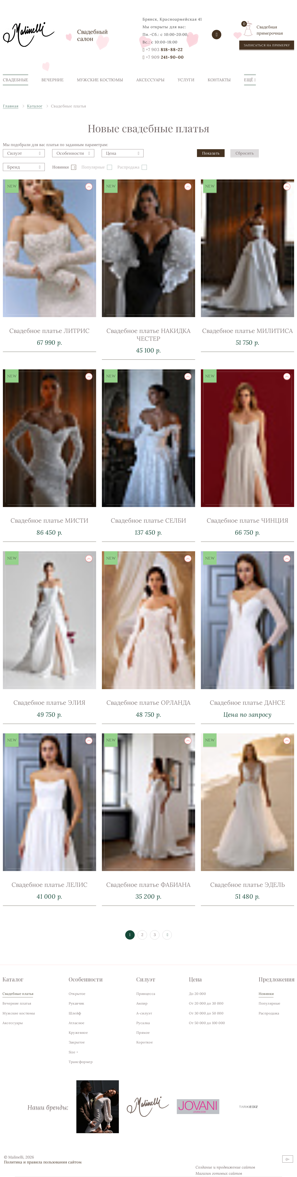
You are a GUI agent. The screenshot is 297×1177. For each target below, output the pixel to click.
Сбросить (245, 159)
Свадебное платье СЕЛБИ (148, 539)
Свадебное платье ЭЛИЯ (49, 714)
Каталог (12, 979)
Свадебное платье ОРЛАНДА (148, 721)
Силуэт (145, 979)
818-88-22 (164, 49)
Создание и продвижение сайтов (225, 1167)
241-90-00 (165, 57)
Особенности (86, 979)
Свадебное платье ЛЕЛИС (49, 896)
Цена (195, 979)
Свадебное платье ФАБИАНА (148, 903)
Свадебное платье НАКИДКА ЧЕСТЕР (148, 353)
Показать (211, 159)
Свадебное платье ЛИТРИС (49, 342)
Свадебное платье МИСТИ (49, 532)
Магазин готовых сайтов (219, 1173)
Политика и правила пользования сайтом (43, 1162)
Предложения (277, 979)
